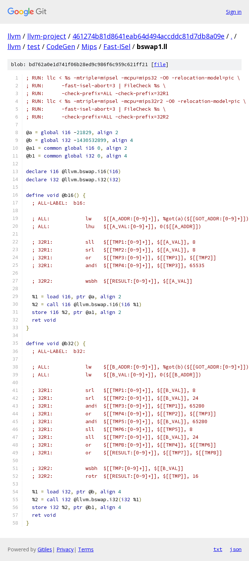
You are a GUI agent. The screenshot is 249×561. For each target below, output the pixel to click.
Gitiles (45, 549)
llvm (14, 36)
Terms (86, 549)
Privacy (65, 549)
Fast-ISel (116, 46)
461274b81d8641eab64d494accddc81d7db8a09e (148, 36)
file (160, 64)
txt (217, 549)
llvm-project (46, 36)
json (236, 549)
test (33, 46)
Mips (89, 46)
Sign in (234, 11)
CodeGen (60, 46)
